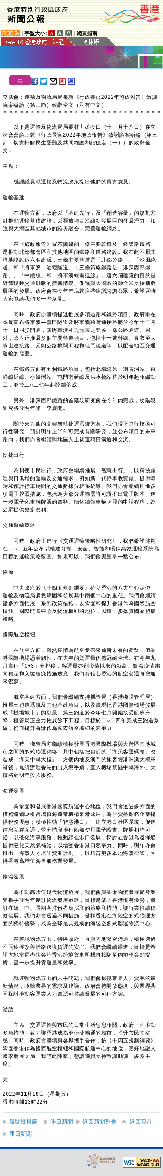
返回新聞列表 (99, 1121)
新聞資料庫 (23, 1121)
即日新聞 (20, 1133)
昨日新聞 (61, 1121)
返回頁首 (141, 1121)
